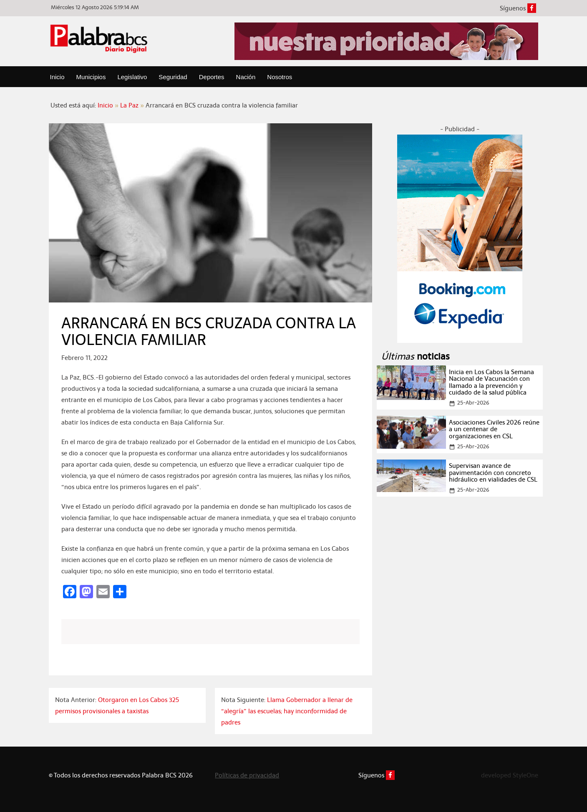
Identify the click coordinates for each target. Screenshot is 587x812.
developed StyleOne (509, 775)
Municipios (91, 76)
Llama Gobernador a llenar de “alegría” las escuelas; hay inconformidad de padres (287, 711)
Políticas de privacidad (247, 775)
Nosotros (279, 76)
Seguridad (173, 76)
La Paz (129, 105)
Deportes (211, 76)
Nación (246, 76)
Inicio (57, 76)
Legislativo (132, 76)
